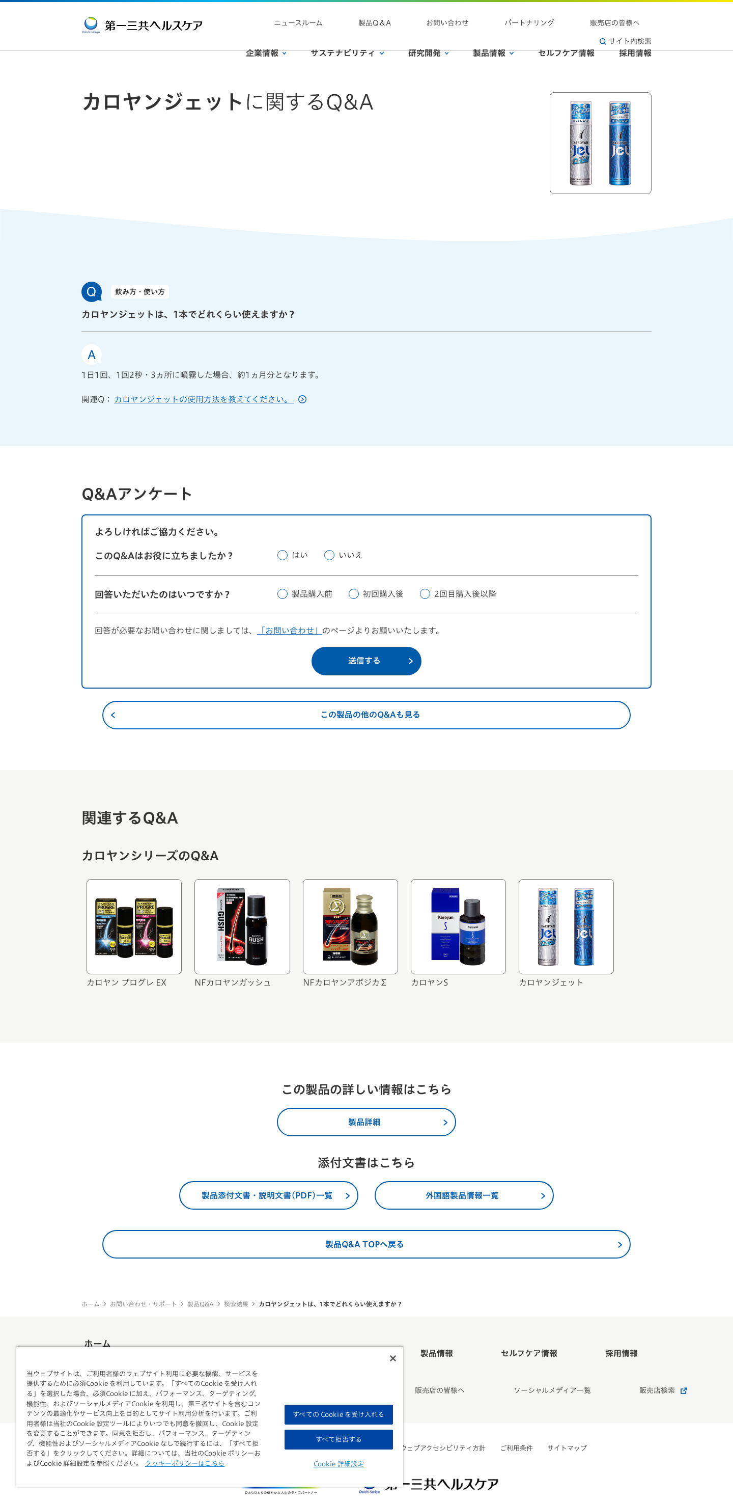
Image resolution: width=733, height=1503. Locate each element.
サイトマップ (567, 1417)
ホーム (90, 1304)
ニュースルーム (339, 15)
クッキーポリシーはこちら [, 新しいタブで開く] (184, 1463)
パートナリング (500, 15)
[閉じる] (393, 1358)
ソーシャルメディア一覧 (518, 1366)
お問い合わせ (441, 15)
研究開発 (428, 35)
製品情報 (493, 35)
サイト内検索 (626, 15)
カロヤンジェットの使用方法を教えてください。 (210, 399)
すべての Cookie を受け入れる (338, 1414)
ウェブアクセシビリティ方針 (443, 1417)
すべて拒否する (339, 1439)
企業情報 (266, 35)
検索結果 (236, 1304)
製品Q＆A (392, 15)
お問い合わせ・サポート (143, 1304)
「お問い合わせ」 (289, 630)
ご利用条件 (516, 1417)
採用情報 (635, 35)
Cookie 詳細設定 (339, 1464)
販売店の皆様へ (562, 15)
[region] (209, 1416)
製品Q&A (200, 1304)
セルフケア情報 (566, 35)
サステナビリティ (347, 35)
